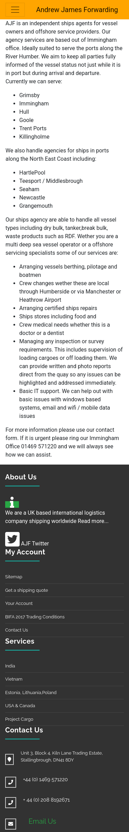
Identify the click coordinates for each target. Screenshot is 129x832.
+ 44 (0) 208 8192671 (46, 800)
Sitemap (13, 576)
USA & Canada (20, 705)
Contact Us (16, 630)
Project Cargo (19, 719)
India (10, 666)
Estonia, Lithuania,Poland (30, 692)
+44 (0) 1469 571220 (45, 779)
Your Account (19, 603)
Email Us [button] (42, 821)
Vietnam (13, 679)
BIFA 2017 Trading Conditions (35, 616)
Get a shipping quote (26, 590)
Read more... (93, 521)
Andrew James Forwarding (77, 10)
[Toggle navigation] (15, 10)
